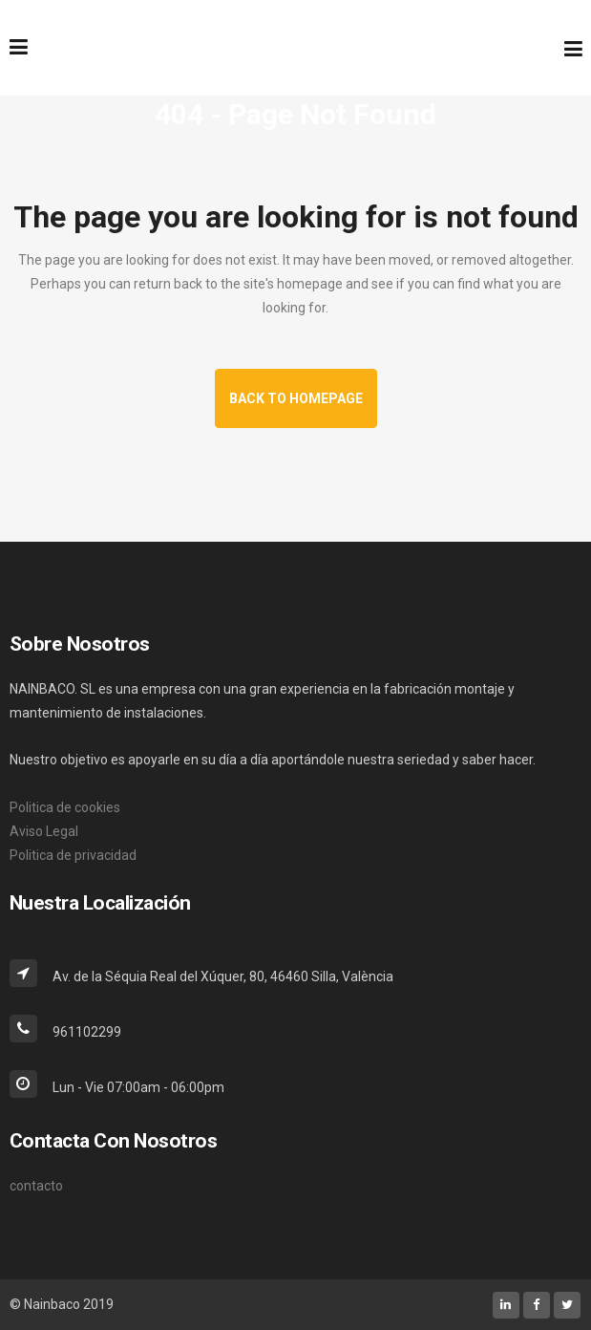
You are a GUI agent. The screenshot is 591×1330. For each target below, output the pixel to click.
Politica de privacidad (73, 855)
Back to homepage (296, 398)
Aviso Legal (44, 831)
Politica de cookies (65, 807)
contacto (36, 1185)
